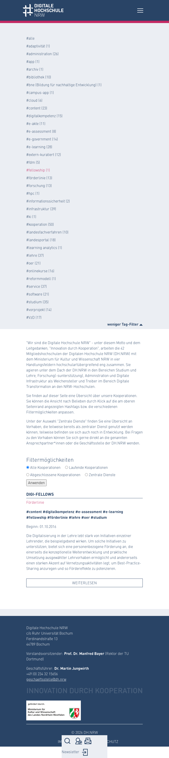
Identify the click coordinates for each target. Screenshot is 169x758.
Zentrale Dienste (102, 474)
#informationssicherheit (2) (48, 201)
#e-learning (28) (39, 146)
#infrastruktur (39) (41, 208)
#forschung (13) (39, 185)
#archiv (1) (34, 69)
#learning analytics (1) (44, 247)
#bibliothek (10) (38, 77)
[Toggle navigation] (140, 10)
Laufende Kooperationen (88, 467)
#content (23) (36, 108)
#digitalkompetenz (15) (44, 115)
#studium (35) (37, 301)
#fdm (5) (33, 162)
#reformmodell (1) (41, 278)
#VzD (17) (34, 317)
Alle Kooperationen (45, 467)
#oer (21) (33, 263)
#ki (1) (31, 216)
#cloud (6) (34, 100)
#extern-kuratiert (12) (43, 154)
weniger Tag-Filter (125, 324)
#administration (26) (42, 53)
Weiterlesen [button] (84, 582)
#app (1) (33, 61)
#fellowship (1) (38, 170)
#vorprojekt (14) (39, 309)
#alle (30, 38)
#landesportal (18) (41, 239)
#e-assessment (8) (41, 131)
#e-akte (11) (35, 123)
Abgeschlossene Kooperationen (55, 474)
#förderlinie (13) (39, 177)
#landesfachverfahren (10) (47, 232)
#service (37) (36, 286)
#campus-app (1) (40, 92)
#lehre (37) (35, 255)
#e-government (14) (42, 139)
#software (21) (37, 294)
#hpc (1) (33, 193)
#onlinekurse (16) (40, 270)
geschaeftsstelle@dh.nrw (46, 679)
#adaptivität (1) (38, 46)
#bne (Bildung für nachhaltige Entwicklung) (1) (64, 84)
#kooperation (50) (40, 224)
